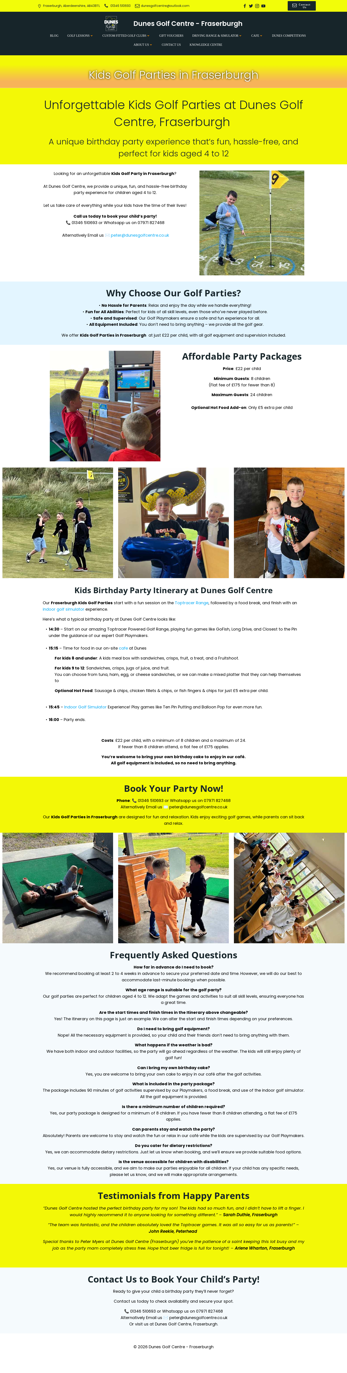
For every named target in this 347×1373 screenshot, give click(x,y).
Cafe (257, 35)
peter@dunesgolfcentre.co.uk (140, 236)
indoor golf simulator (64, 611)
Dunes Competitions (289, 35)
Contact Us (171, 44)
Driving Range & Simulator (217, 35)
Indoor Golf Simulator (86, 708)
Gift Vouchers (171, 35)
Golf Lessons (80, 35)
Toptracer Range (193, 605)
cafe (124, 650)
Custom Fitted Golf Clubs (126, 35)
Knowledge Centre (206, 44)
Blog (54, 35)
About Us (143, 44)
